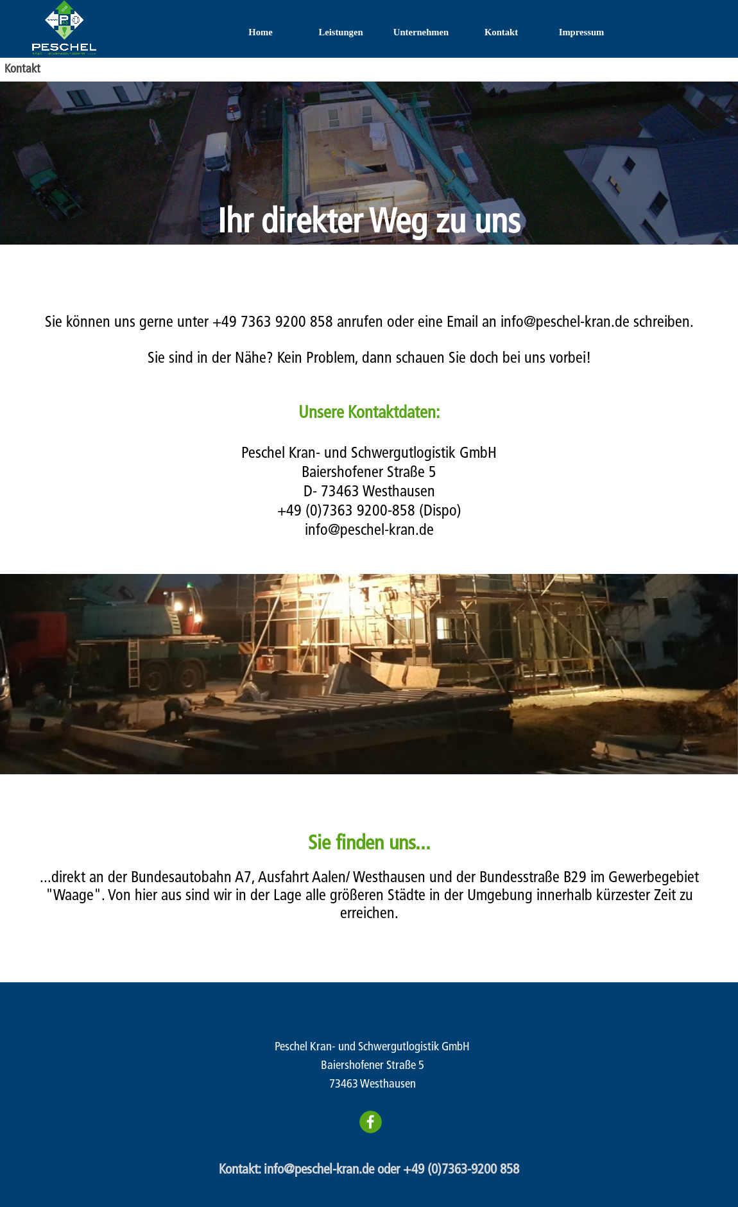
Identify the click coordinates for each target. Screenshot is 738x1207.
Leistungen (340, 32)
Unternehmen (421, 32)
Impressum (582, 32)
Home (260, 32)
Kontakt (501, 32)
